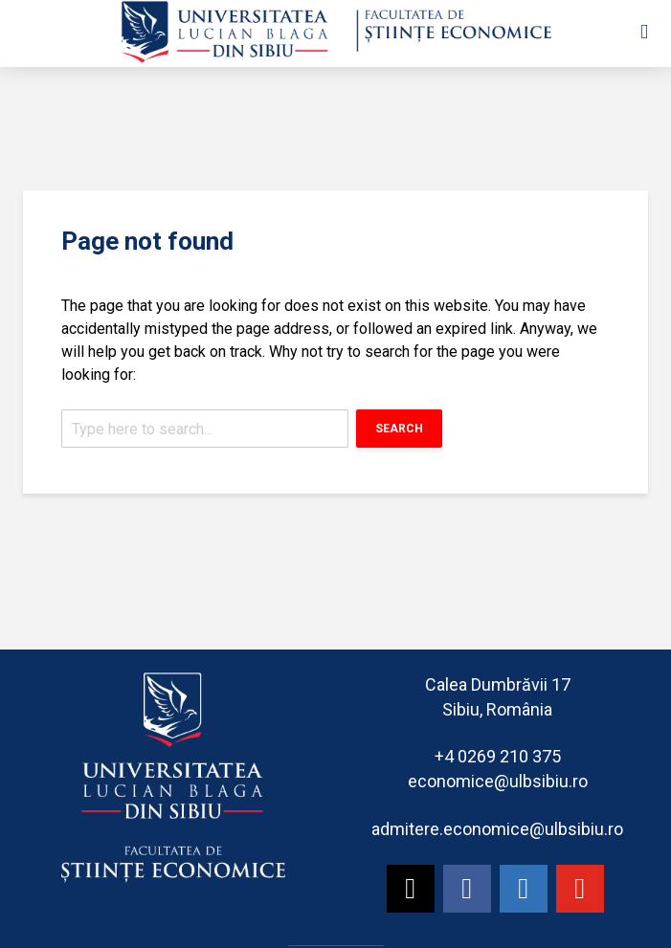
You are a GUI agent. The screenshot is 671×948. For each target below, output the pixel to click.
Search (399, 428)
